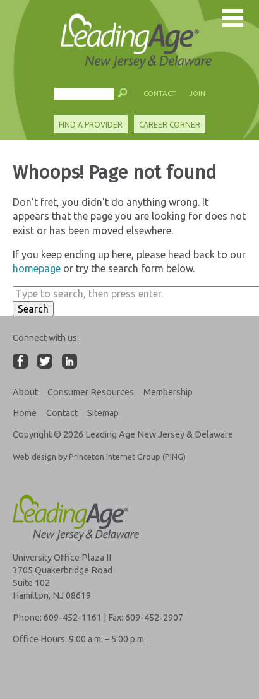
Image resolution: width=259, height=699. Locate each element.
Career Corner (169, 125)
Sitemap (103, 413)
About (25, 392)
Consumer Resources (90, 392)
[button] (123, 96)
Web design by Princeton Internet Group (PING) (99, 456)
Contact (159, 93)
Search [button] (33, 308)
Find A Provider (91, 125)
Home (25, 413)
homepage (37, 268)
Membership (168, 392)
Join (197, 93)
